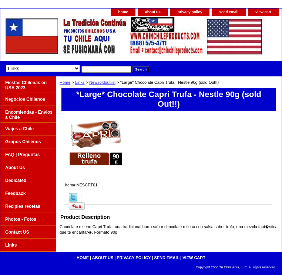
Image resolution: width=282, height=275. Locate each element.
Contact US (17, 232)
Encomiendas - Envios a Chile (29, 115)
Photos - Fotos (20, 219)
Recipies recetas (22, 206)
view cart (263, 12)
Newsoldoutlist (102, 82)
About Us (15, 167)
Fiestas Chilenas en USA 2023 (26, 85)
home (123, 12)
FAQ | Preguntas (22, 154)
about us (153, 12)
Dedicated (15, 180)
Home (65, 82)
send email (228, 12)
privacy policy (190, 12)
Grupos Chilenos (23, 141)
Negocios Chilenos (25, 99)
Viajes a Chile (19, 128)
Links (80, 82)
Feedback (15, 193)
